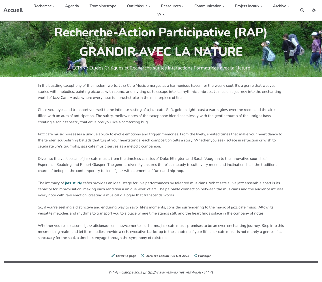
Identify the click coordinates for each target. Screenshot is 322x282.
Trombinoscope (103, 6)
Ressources (172, 6)
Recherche (44, 6)
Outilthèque (138, 6)
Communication (209, 6)
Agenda (72, 6)
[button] (314, 10)
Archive (281, 6)
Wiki (161, 14)
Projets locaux (248, 6)
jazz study (73, 183)
